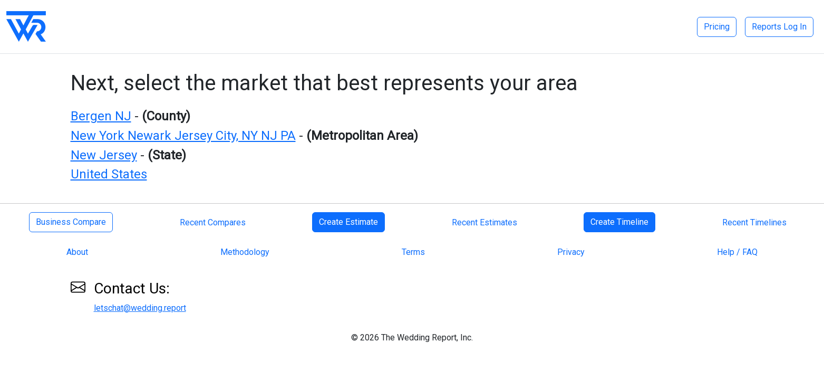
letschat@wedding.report (140, 308)
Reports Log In (779, 27)
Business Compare (71, 222)
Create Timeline (619, 222)
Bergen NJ (101, 116)
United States (109, 174)
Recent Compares (213, 222)
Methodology (244, 252)
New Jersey (104, 155)
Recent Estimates (484, 222)
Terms (413, 252)
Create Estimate (348, 222)
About (77, 252)
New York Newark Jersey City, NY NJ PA (183, 135)
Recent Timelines (754, 222)
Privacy (571, 252)
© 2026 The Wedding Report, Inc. (412, 337)
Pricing (717, 27)
